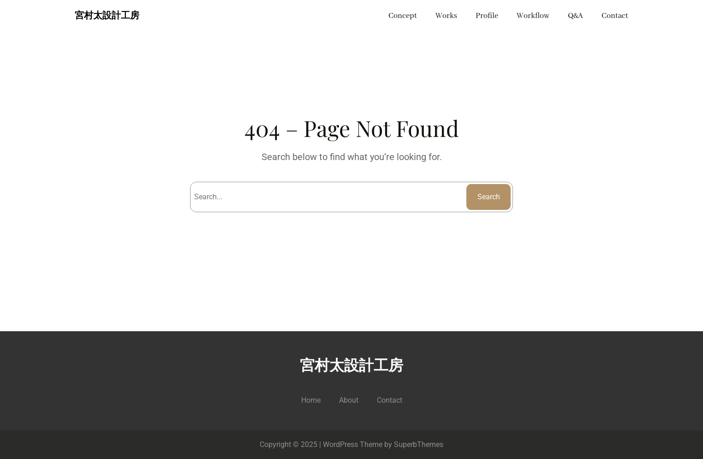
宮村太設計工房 (107, 16)
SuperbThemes (418, 444)
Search (488, 196)
